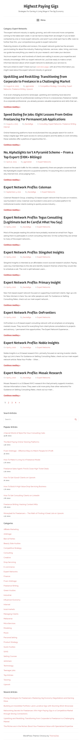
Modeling (8, 628)
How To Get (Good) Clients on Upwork (19, 477)
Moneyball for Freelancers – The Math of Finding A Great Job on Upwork (34, 513)
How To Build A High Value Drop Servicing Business (25, 486)
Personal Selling (10, 637)
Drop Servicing (10, 562)
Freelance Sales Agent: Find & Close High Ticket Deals (26, 469)
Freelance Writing (19, 89)
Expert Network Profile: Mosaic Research (33, 373)
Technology (8, 666)
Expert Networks (55, 124)
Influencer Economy (12, 600)
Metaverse (8, 619)
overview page (42, 67)
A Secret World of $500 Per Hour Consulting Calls (24, 433)
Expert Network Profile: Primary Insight (32, 282)
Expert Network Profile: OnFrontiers (30, 313)
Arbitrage (7, 534)
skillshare (8, 661)
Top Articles (8, 675)
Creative (7, 557)
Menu (41, 20)
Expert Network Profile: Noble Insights (31, 343)
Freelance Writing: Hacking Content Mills (21, 504)
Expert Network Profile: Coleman (27, 187)
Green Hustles (10, 590)
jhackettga (29, 124)
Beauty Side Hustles (12, 543)
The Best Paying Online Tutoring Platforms (21, 442)
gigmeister (30, 86)
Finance (7, 576)
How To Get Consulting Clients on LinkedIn (22, 495)
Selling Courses (10, 656)
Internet (7, 127)
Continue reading (11, 107)
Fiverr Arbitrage (10, 581)
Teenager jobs (9, 670)
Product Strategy (11, 642)
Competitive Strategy (48, 86)
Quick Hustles (9, 647)
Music (6, 633)
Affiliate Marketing (11, 529)
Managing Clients (11, 614)
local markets (9, 609)
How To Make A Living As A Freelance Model (22, 460)
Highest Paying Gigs (41, 6)
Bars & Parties (9, 539)
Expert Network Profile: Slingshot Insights (34, 252)
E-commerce (9, 567)
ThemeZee (54, 736)
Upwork (29, 89)
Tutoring (7, 680)
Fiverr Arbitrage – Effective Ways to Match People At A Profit (28, 451)
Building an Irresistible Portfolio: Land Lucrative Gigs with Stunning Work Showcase (38, 706)
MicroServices (9, 623)
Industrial (7, 595)
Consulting (62, 86)
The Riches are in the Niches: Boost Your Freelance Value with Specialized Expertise (38, 726)
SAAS (6, 652)
